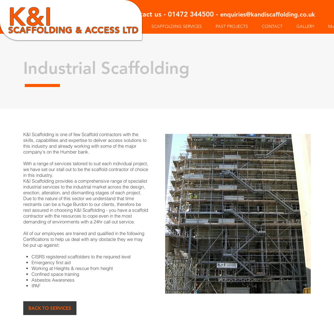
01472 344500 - (194, 14)
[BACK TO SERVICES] (49, 308)
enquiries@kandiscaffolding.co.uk (267, 14)
